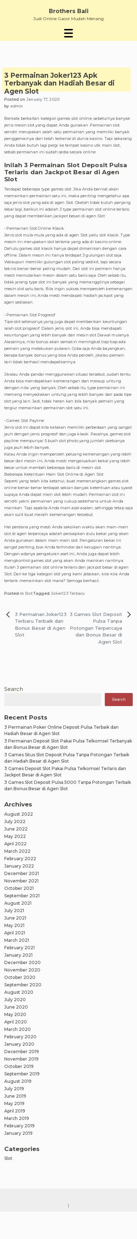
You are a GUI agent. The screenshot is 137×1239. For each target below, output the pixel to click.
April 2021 (14, 932)
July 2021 (14, 910)
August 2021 (18, 903)
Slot (29, 593)
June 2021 (15, 918)
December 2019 (21, 1051)
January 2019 (18, 1133)
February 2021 (19, 947)
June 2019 (15, 1096)
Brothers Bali (69, 11)
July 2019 (14, 1088)
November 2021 (21, 880)
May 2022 (15, 836)
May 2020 (15, 1014)
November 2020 (22, 970)
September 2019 (22, 1073)
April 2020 (15, 1021)
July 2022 (14, 821)
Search (13, 689)
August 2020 (18, 992)
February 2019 (19, 1125)
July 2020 (15, 999)
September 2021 (22, 895)
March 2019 (16, 1118)
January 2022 (19, 866)
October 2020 (19, 977)
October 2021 (19, 888)
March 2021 (16, 940)
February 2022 (20, 858)
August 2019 (18, 1081)
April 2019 (14, 1111)
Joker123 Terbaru (68, 593)
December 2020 (22, 962)
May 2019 (14, 1103)
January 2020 (19, 1044)
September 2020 (22, 984)
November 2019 (21, 1059)
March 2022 (17, 851)
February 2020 (20, 1036)
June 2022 (16, 829)
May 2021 (14, 925)
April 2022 (15, 843)
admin (16, 106)
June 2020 (16, 1007)
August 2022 (18, 814)
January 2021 (18, 955)
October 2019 (19, 1066)
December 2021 (21, 873)
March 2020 (17, 1029)
